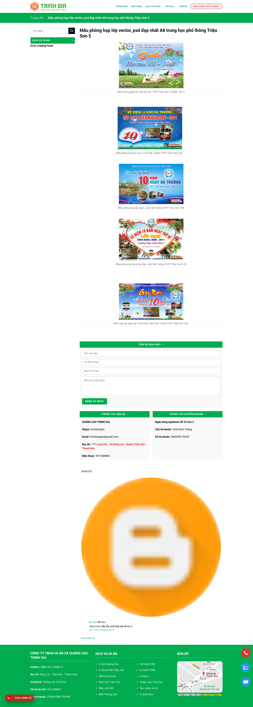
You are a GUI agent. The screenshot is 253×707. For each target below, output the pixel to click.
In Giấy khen (146, 694)
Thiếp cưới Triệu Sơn (151, 682)
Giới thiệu (136, 6)
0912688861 (103, 455)
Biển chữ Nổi (106, 688)
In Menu (144, 676)
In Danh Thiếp (147, 670)
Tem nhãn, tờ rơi (149, 688)
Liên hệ (183, 6)
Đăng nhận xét (88, 638)
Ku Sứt (93, 622)
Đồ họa (171, 6)
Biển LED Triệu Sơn (109, 682)
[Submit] (71, 31)
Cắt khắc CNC (148, 664)
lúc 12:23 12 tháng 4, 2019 (101, 630)
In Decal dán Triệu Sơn (111, 670)
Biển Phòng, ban (108, 694)
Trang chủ (121, 6)
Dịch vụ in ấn (154, 6)
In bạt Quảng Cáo (109, 664)
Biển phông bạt (107, 676)
